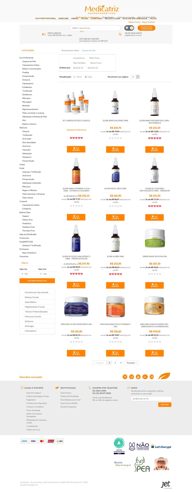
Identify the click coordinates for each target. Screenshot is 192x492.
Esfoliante (26, 212)
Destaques (24, 252)
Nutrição (26, 109)
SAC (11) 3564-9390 (162, 3)
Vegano (25, 219)
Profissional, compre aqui (103, 3)
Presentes (24, 260)
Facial (83, 22)
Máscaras (26, 102)
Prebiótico (26, 227)
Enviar (165, 398)
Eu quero (76, 143)
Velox (159, 22)
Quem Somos (124, 3)
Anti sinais (26, 142)
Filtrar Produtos (37, 284)
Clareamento (27, 87)
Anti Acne (26, 179)
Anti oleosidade (29, 146)
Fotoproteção (28, 79)
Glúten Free (27, 223)
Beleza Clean (115, 22)
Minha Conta (151, 8)
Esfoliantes (27, 90)
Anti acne (26, 149)
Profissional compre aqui (163, 13)
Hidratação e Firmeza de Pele (34, 120)
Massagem (27, 105)
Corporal (97, 22)
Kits (24, 124)
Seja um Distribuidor (139, 22)
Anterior (99, 356)
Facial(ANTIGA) (26, 245)
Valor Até (42, 273)
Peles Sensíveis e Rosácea (33, 197)
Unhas (72, 22)
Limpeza (25, 135)
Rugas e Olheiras (29, 193)
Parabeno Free (28, 230)
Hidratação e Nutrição (31, 186)
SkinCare (59, 22)
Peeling (25, 76)
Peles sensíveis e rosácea (33, 116)
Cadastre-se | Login (142, 3)
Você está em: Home (70, 54)
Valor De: (23, 273)
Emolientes (27, 98)
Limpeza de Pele (29, 65)
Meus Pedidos (165, 8)
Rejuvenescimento (30, 113)
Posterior (132, 356)
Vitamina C (27, 160)
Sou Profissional (39, 22)
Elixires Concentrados (31, 72)
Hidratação (27, 157)
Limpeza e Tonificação (31, 175)
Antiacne (26, 83)
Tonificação (27, 94)
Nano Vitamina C (29, 256)
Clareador (26, 153)
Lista (88, 70)
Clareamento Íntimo (30, 68)
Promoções (24, 241)
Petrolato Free (28, 234)
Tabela (77, 70)
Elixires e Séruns (29, 127)
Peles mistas (27, 201)
